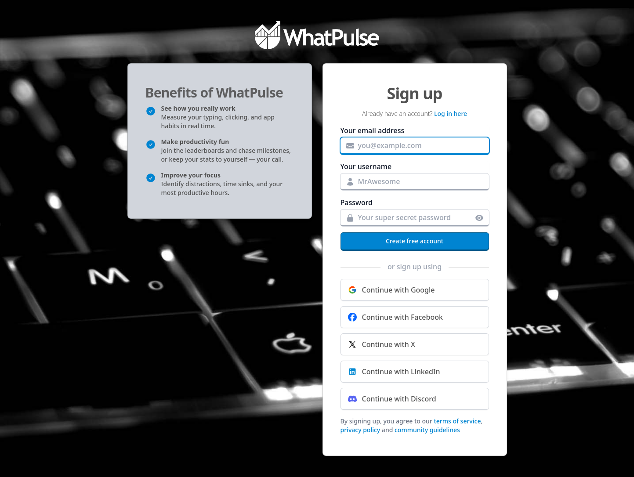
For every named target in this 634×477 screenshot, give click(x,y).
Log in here (450, 113)
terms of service (457, 421)
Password (357, 202)
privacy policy (360, 430)
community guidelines (427, 430)
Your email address (373, 130)
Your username (366, 166)
